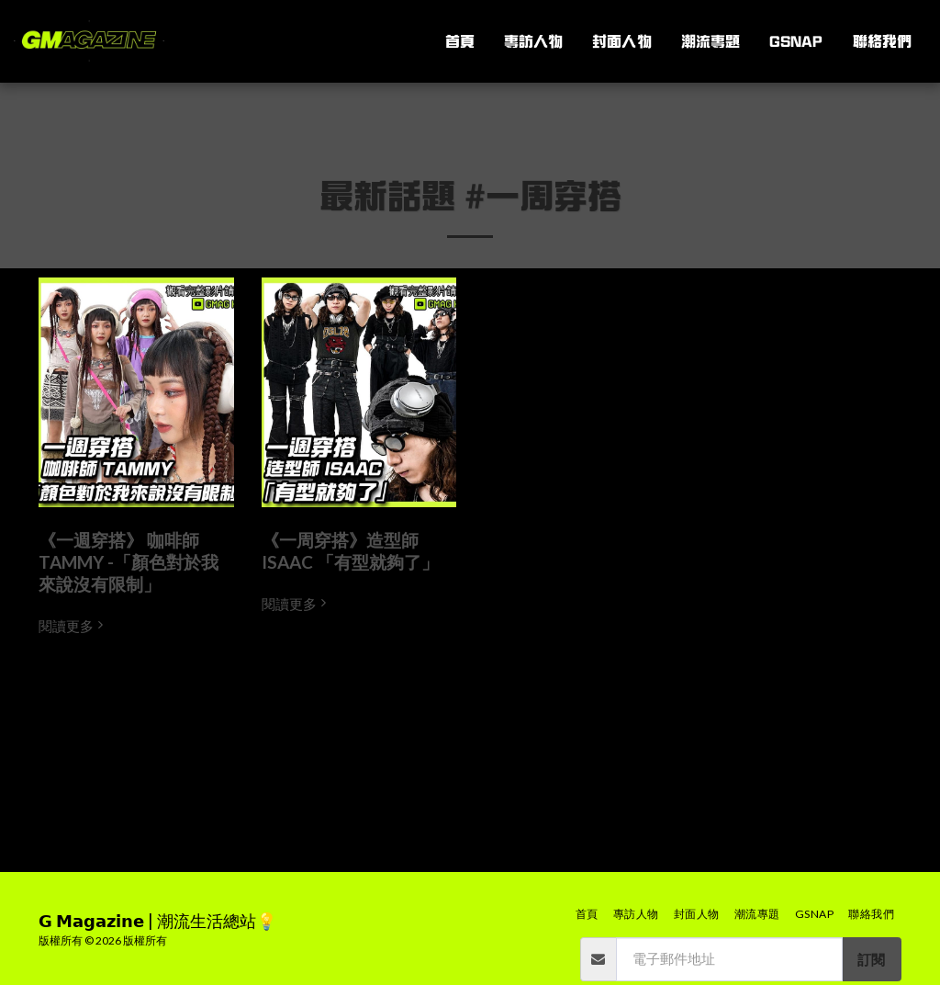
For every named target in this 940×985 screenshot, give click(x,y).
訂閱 (871, 959)
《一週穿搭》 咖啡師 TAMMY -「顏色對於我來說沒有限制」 (128, 561)
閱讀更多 (73, 625)
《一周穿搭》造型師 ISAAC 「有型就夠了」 (350, 550)
